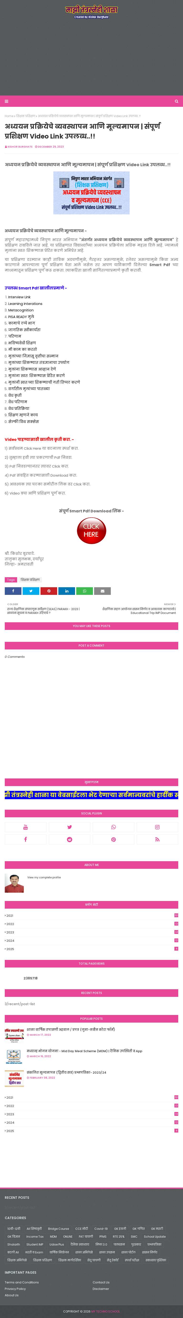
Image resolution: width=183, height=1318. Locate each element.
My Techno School (105, 1311)
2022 (92, 924)
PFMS (103, 1237)
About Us (12, 1295)
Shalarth (13, 1244)
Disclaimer (101, 1289)
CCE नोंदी (81, 1229)
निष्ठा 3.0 (101, 1244)
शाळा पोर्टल (128, 1252)
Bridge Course (58, 1229)
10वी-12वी (13, 1229)
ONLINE (67, 1237)
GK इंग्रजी (120, 1229)
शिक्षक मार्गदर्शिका (69, 1260)
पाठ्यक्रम (119, 1244)
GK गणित (138, 1229)
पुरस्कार (136, 1244)
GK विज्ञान (13, 1237)
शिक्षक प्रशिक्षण (25, 116)
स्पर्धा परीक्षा (132, 1260)
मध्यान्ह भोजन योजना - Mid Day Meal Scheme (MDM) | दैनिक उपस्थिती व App (84, 1051)
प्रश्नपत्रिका (154, 1244)
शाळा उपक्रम (107, 1252)
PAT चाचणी (86, 1237)
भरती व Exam (34, 1252)
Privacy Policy (15, 1289)
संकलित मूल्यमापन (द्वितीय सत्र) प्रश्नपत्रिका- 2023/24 (66, 1072)
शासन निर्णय (149, 1252)
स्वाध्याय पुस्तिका (156, 1260)
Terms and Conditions (22, 1282)
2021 (92, 915)
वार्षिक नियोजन (59, 1252)
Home (9, 116)
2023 (92, 932)
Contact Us (101, 1282)
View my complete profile (44, 877)
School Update (155, 1237)
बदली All (13, 1252)
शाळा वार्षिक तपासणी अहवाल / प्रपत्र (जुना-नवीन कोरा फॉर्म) (71, 1029)
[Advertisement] (91, 57)
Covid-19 (101, 1229)
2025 (92, 949)
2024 (92, 940)
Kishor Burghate (20, 147)
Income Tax (35, 1237)
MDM (53, 1237)
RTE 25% (118, 1237)
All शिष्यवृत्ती (34, 1229)
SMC (134, 1237)
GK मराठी (157, 1229)
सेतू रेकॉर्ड (112, 1260)
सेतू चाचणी (94, 1260)
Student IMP (34, 1244)
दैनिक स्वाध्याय (80, 1244)
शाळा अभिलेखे (84, 1252)
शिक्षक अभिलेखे (17, 1260)
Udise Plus (57, 1244)
